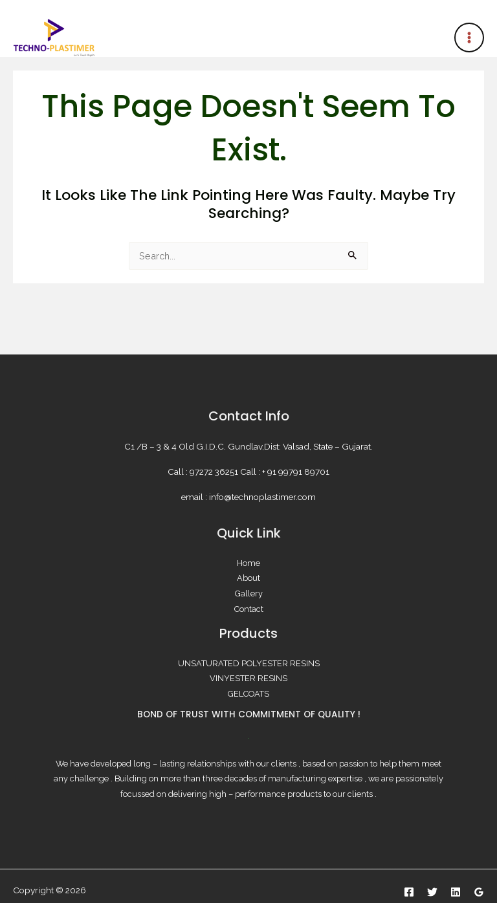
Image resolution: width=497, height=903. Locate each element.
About (248, 578)
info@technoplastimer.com (262, 497)
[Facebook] (409, 892)
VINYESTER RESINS (248, 678)
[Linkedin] (455, 892)
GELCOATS (248, 694)
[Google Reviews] (479, 892)
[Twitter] (432, 892)
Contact (248, 609)
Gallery (249, 593)
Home (248, 563)
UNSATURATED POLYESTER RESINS (249, 663)
